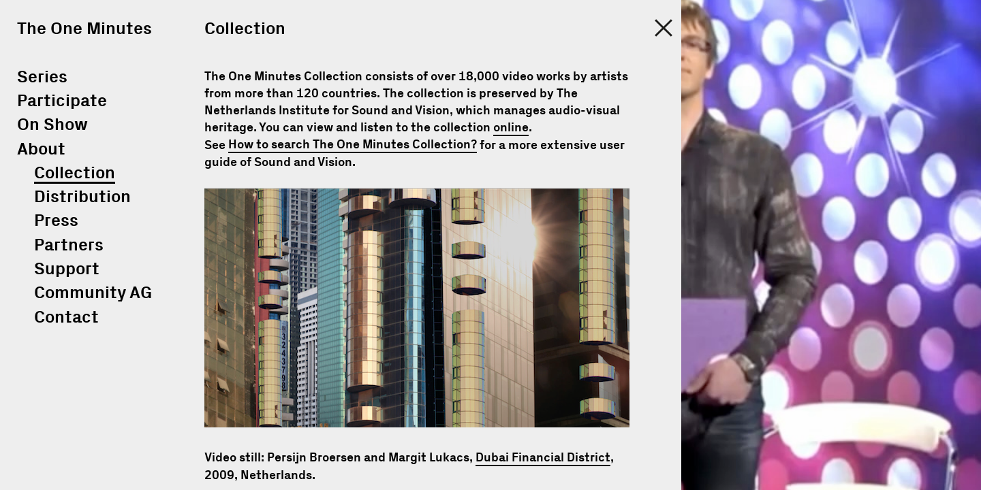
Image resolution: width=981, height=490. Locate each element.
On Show (52, 124)
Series (42, 77)
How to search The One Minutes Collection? (352, 146)
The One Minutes (84, 28)
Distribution (82, 197)
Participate (62, 101)
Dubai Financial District (543, 458)
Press (56, 220)
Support (66, 269)
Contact (66, 317)
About (41, 149)
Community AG (93, 292)
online (511, 128)
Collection (74, 173)
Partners (69, 245)
